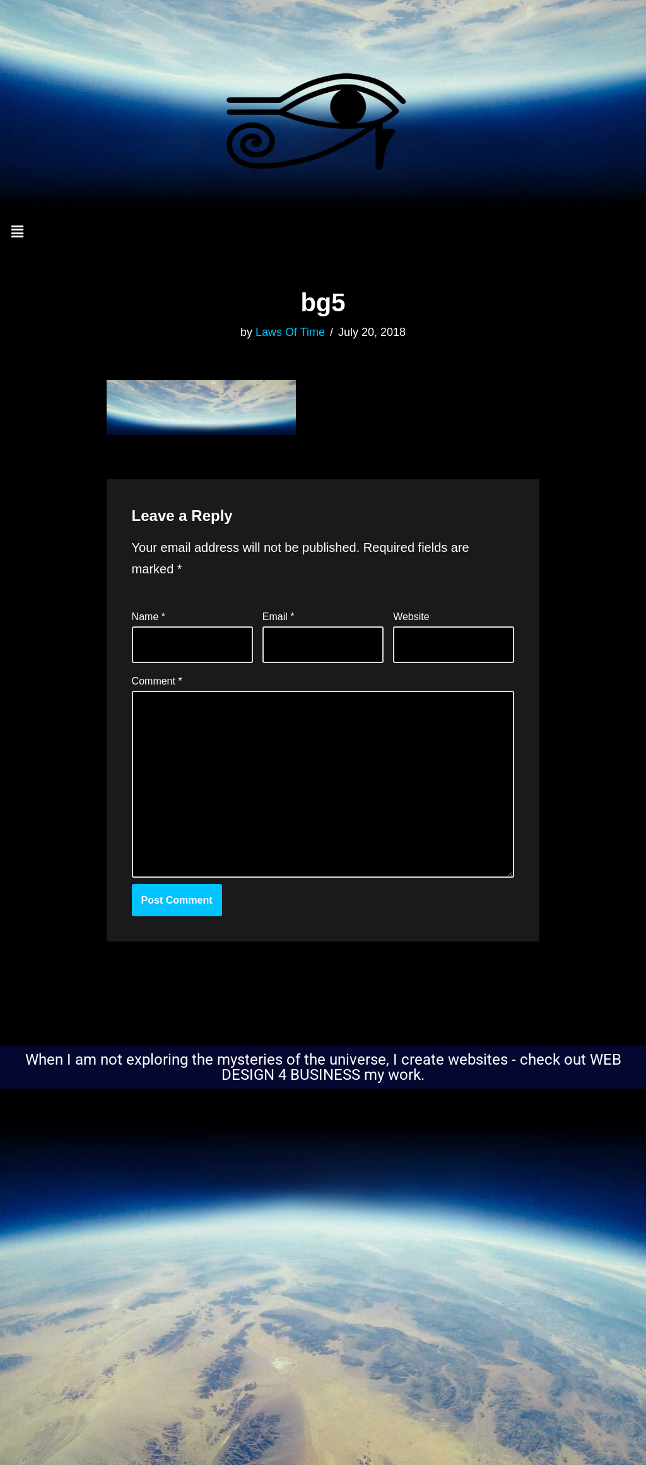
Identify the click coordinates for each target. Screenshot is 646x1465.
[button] (323, 232)
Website (411, 616)
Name (148, 616)
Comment (157, 681)
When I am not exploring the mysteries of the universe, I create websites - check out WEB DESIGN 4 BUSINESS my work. (323, 1067)
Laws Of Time (290, 332)
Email (278, 616)
